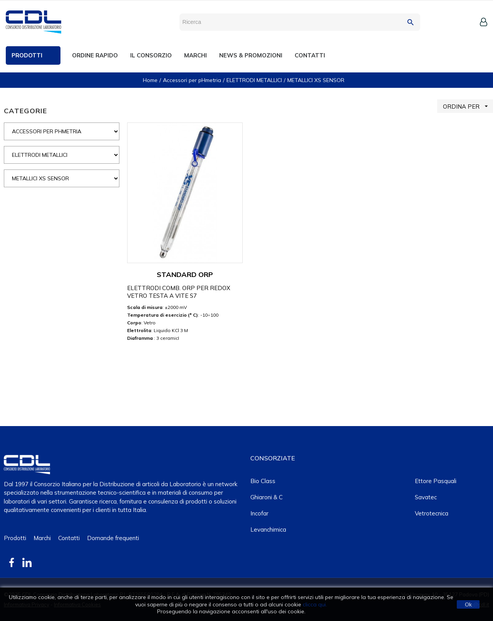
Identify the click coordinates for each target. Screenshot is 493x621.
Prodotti (15, 538)
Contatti (69, 538)
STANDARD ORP (185, 274)
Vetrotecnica (431, 513)
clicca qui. (315, 604)
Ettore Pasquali (435, 481)
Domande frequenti (113, 538)
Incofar (259, 513)
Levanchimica (268, 529)
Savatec (426, 497)
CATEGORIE (25, 110)
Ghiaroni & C (266, 497)
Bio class (262, 481)
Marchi (42, 538)
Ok (468, 604)
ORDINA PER (468, 106)
